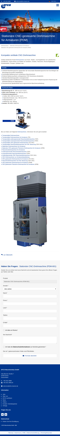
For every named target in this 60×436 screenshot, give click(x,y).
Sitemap (10, 433)
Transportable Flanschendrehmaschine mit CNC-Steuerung (19, 144)
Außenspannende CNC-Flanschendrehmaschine (16, 155)
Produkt (5, 278)
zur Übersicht (8, 255)
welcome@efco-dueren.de (22, 1)
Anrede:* (5, 285)
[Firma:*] (30, 303)
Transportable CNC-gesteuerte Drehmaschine (15, 142)
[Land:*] (30, 311)
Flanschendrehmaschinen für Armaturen (13, 150)
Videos (4, 402)
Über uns (5, 396)
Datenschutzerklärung (33, 433)
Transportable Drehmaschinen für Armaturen (14, 137)
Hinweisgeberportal (46, 433)
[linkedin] (2, 414)
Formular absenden (31, 355)
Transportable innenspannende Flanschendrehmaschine (18, 141)
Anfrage (4, 405)
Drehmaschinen (4, 45)
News (4, 400)
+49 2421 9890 (7, 1)
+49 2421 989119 (8, 382)
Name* (5, 293)
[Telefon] (30, 318)
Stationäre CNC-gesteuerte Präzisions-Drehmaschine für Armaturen (21, 148)
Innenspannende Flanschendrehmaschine (14, 153)
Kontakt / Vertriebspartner (9, 404)
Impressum (18, 433)
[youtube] (5, 414)
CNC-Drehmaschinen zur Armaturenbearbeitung (15, 157)
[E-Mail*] (30, 325)
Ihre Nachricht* (7, 334)
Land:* (5, 308)
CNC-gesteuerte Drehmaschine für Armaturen (15, 159)
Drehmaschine (20, 59)
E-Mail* (5, 322)
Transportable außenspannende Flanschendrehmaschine (18, 139)
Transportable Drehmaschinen (10, 135)
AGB (23, 433)
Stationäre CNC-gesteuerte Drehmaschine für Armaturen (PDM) (16, 47)
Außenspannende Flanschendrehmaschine (14, 151)
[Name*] (30, 296)
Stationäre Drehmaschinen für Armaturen (19, 45)
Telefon (5, 315)
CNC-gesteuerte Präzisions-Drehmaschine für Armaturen (18, 164)
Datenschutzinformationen (21, 347)
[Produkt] (30, 281)
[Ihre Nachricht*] (30, 340)
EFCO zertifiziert (7, 398)
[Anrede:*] (30, 288)
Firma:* (5, 300)
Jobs (3, 394)
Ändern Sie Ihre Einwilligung (11, 421)
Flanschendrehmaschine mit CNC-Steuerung (15, 160)
